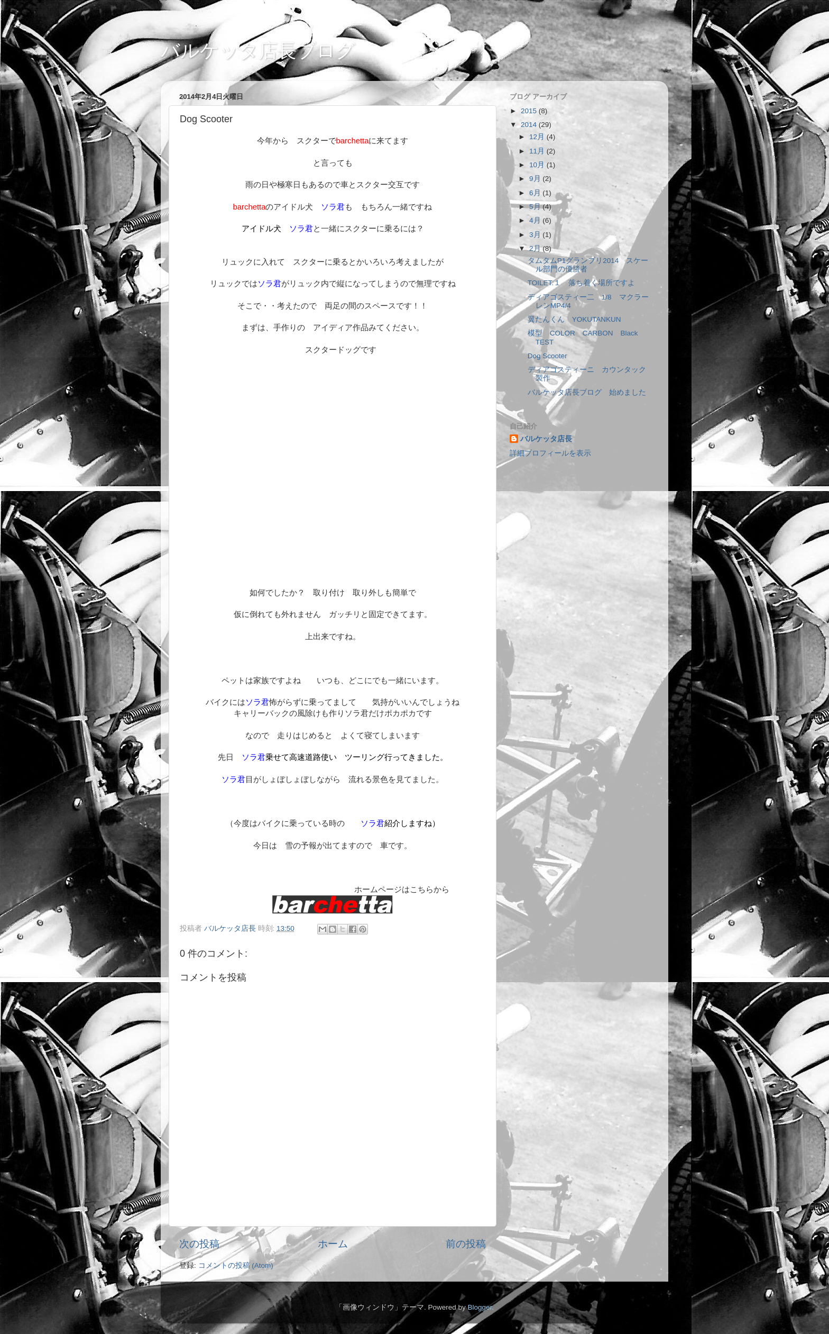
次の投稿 (199, 1243)
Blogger (479, 1307)
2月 (535, 248)
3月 (535, 235)
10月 (538, 165)
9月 (535, 179)
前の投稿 (466, 1243)
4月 (535, 220)
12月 (538, 137)
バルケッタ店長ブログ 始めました (587, 392)
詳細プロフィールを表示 (550, 453)
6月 (535, 193)
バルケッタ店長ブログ (258, 50)
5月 (535, 207)
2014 (530, 125)
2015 (530, 111)
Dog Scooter (547, 356)
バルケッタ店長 (546, 439)
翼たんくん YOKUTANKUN (574, 319)
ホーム (333, 1243)
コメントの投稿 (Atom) (235, 1265)
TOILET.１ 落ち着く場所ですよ (581, 283)
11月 (538, 151)
